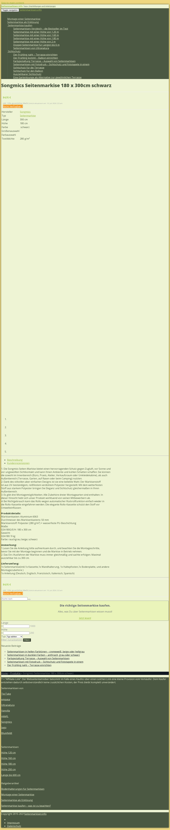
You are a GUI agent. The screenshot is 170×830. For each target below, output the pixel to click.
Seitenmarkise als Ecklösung (23, 22)
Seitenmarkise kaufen (19, 25)
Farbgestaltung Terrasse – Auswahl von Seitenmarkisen (44, 61)
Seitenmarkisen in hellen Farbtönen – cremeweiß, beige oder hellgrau (45, 651)
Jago (3, 727)
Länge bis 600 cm (10, 775)
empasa (5, 699)
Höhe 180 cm (8, 763)
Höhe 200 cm (8, 769)
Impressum (13, 822)
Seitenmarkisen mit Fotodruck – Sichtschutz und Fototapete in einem (51, 64)
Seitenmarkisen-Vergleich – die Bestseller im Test (40, 28)
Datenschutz (14, 826)
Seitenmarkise (28, 115)
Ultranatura (7, 705)
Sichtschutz (14, 51)
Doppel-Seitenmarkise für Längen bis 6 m (36, 45)
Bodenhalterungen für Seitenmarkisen (22, 789)
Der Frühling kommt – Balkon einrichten (35, 58)
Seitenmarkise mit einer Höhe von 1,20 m (36, 32)
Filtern (27, 640)
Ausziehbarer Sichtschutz (27, 74)
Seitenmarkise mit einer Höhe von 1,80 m (36, 38)
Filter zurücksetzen (11, 639)
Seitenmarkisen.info (30, 10)
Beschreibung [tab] (15, 460)
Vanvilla (5, 710)
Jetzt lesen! (85, 618)
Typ (3, 636)
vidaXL (4, 716)
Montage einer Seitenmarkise (23, 19)
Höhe (4, 629)
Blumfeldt (6, 733)
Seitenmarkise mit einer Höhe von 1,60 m (36, 35)
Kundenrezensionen (18, 463)
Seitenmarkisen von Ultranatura (31, 48)
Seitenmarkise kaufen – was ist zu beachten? (26, 805)
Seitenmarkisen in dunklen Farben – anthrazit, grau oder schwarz (43, 655)
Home (4, 673)
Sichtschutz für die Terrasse (28, 67)
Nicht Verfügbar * (13, 106)
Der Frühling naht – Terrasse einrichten (35, 54)
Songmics (25, 111)
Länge (4, 622)
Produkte (15, 673)
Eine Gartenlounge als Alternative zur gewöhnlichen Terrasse (47, 77)
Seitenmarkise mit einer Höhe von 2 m (34, 41)
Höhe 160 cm (8, 758)
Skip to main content (12, 2)
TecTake (6, 693)
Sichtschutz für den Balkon (28, 71)
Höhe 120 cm (8, 752)
